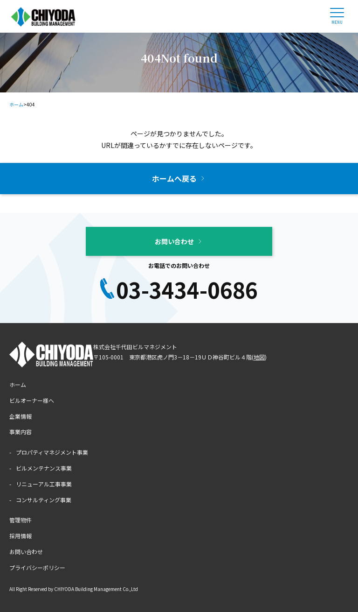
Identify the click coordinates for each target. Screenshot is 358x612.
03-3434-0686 (187, 289)
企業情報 (20, 416)
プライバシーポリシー (37, 567)
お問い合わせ (174, 241)
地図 (259, 357)
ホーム (17, 384)
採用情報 (20, 536)
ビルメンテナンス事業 (44, 468)
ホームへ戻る (174, 178)
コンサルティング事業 (43, 500)
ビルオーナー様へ (31, 400)
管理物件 (20, 520)
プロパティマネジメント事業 (52, 452)
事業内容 (20, 432)
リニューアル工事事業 (44, 484)
